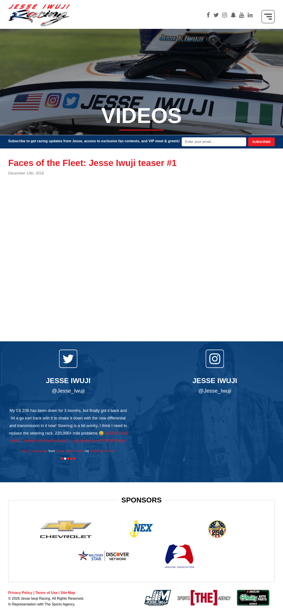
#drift (14, 441)
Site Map (67, 593)
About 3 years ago (35, 451)
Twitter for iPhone (102, 451)
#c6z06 (111, 433)
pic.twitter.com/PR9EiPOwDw (100, 441)
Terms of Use (46, 593)
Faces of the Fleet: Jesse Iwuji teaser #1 (92, 163)
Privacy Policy (20, 593)
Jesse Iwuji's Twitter (70, 451)
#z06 (123, 433)
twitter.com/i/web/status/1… (48, 441)
